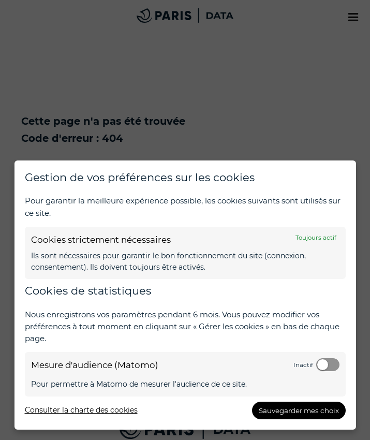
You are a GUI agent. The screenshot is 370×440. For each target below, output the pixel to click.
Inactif (303, 365)
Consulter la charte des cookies (81, 410)
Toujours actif (315, 237)
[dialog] (185, 295)
